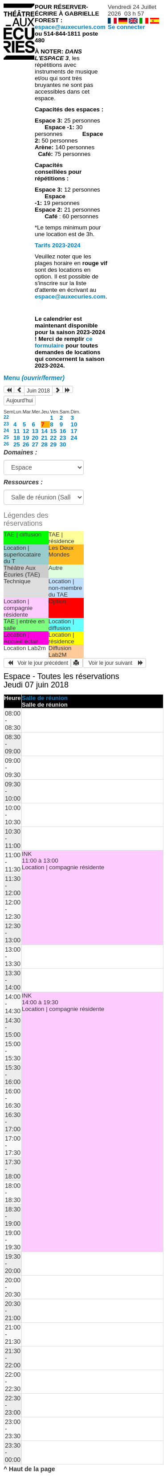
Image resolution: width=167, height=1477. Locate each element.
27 (35, 444)
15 (53, 431)
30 (63, 444)
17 (74, 431)
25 (6, 437)
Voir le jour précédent (37, 663)
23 (6, 423)
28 (44, 444)
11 (16, 431)
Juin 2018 (38, 391)
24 (6, 430)
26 (6, 443)
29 (53, 444)
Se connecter (126, 27)
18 (16, 437)
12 (26, 431)
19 (26, 437)
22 (6, 417)
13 (35, 431)
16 (63, 431)
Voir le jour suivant (114, 663)
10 (74, 424)
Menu (34, 377)
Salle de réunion (45, 698)
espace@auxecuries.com (70, 27)
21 (44, 437)
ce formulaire (64, 342)
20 (35, 437)
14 (44, 431)
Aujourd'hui (19, 400)
